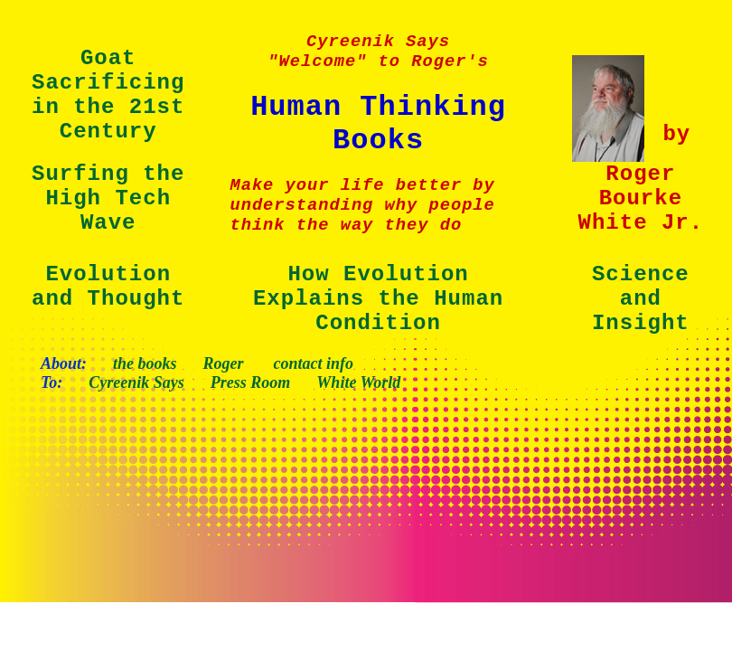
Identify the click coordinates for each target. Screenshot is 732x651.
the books (145, 363)
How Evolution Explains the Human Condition (378, 298)
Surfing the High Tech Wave (108, 198)
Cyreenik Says (136, 382)
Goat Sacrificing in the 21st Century (108, 95)
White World (358, 382)
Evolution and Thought (108, 286)
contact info (314, 363)
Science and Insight (641, 298)
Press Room (251, 382)
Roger (223, 363)
